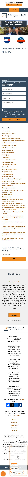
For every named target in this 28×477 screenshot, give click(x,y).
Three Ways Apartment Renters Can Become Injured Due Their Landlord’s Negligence (13, 217)
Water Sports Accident (8, 188)
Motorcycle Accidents (8, 133)
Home (4, 10)
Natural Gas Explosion (8, 160)
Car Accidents (6, 131)
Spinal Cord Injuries (8, 162)
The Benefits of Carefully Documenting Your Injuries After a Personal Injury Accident (13, 234)
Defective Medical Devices (9, 169)
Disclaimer (14, 422)
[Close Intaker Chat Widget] (26, 442)
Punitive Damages (7, 174)
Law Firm (21, 399)
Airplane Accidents (7, 176)
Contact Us (5, 80)
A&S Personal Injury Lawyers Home (14, 15)
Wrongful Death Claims (9, 145)
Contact (14, 10)
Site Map (14, 428)
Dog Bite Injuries (7, 136)
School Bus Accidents (8, 181)
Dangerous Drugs (7, 172)
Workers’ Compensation (9, 143)
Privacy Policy (14, 425)
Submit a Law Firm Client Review (14, 320)
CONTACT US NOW (14, 119)
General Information (8, 152)
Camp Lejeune (6, 197)
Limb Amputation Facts (9, 164)
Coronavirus (5, 157)
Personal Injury (7, 128)
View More (14, 315)
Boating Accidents (7, 150)
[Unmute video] (18, 457)
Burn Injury (5, 155)
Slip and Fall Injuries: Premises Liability (13, 140)
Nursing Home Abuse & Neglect (11, 138)
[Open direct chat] (24, 442)
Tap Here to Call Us (14, 5)
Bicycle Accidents (7, 194)
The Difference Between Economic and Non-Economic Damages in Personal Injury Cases (13, 228)
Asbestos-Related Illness (9, 148)
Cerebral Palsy (6, 167)
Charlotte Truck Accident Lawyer (11, 179)
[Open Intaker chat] (12, 476)
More (23, 10)
